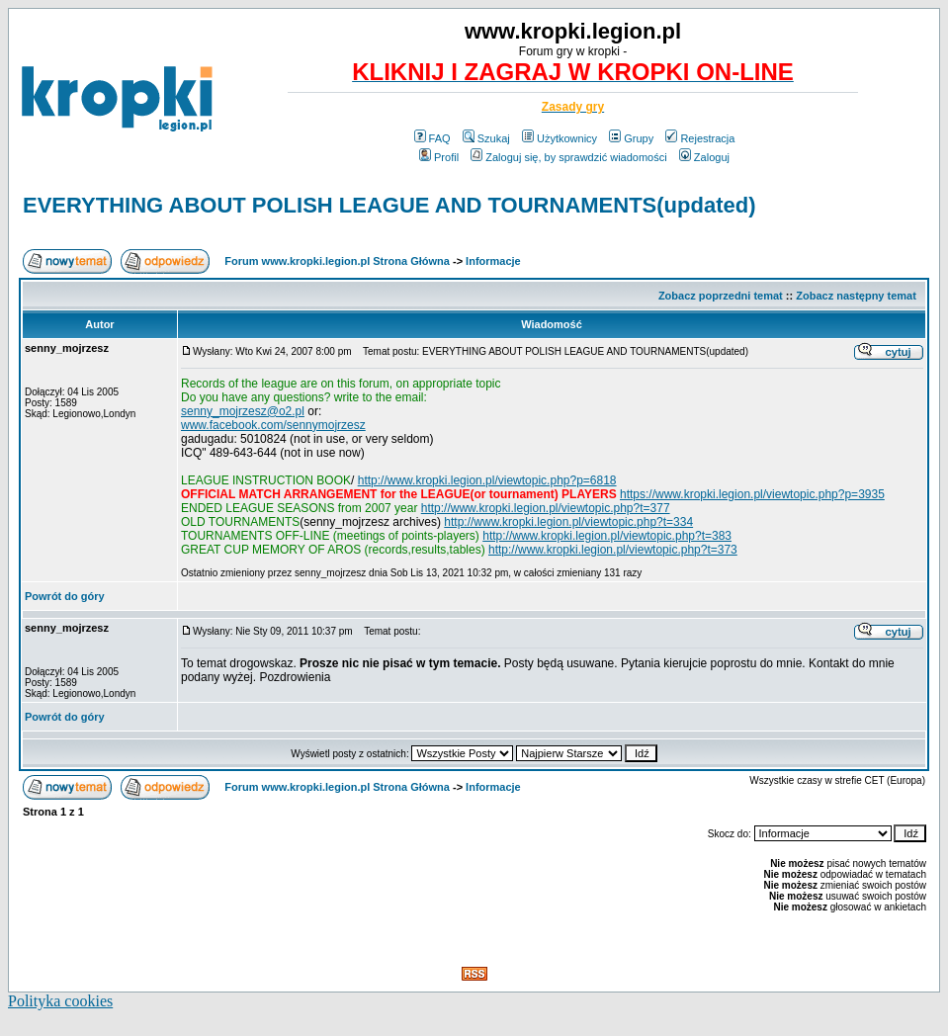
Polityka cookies (60, 1001)
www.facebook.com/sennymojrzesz (273, 425)
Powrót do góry (65, 596)
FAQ (432, 138)
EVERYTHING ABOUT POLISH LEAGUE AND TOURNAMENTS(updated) (389, 205)
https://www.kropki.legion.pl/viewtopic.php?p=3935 (752, 494)
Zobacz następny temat (856, 296)
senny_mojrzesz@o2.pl (242, 411)
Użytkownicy (559, 138)
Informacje (493, 261)
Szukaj (486, 138)
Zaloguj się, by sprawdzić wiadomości (568, 157)
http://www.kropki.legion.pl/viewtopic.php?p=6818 (487, 480)
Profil (439, 157)
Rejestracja (699, 138)
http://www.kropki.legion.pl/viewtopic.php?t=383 (607, 536)
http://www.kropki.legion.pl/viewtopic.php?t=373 (612, 550)
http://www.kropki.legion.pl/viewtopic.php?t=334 (568, 522)
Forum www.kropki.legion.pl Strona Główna (337, 261)
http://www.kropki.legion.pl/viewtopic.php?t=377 (545, 508)
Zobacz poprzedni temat (720, 296)
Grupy (631, 138)
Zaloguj (704, 157)
